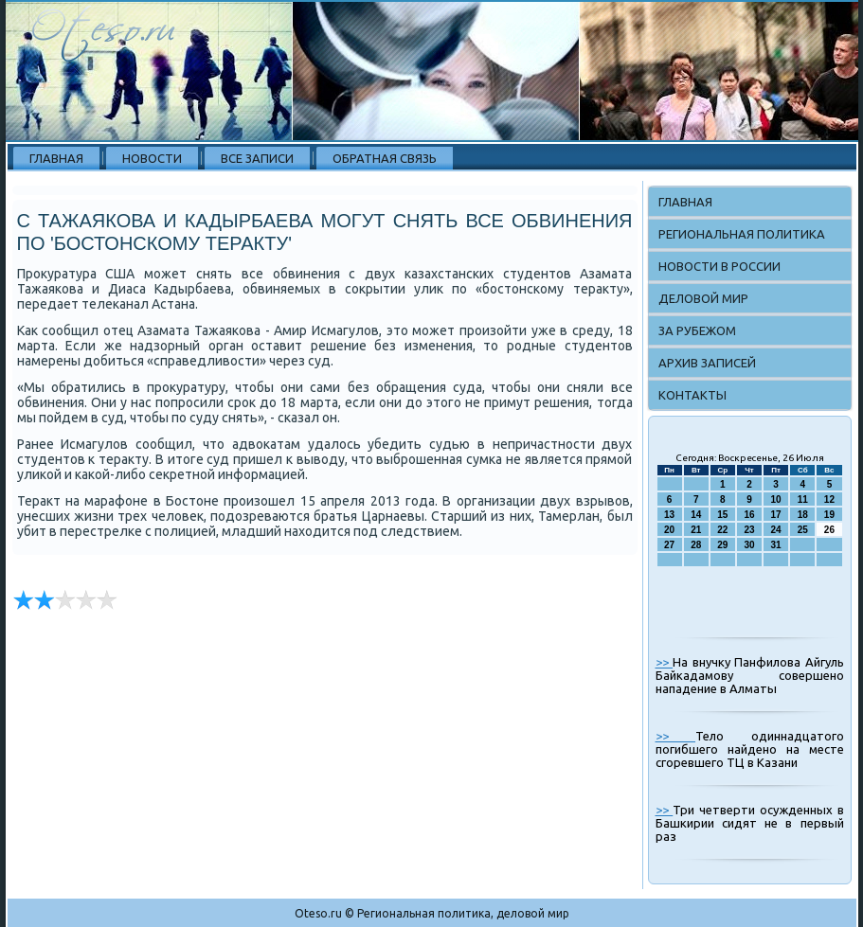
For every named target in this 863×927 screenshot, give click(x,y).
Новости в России (719, 266)
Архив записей (707, 362)
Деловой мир (703, 298)
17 (776, 514)
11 (803, 499)
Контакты (692, 394)
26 (829, 530)
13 (669, 514)
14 (696, 514)
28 (696, 545)
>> (665, 662)
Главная (56, 158)
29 (722, 545)
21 (696, 530)
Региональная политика (741, 234)
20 (669, 530)
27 (669, 545)
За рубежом (697, 330)
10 (776, 499)
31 (776, 545)
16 (749, 514)
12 (829, 499)
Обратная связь (385, 158)
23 (749, 530)
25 (803, 530)
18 (803, 514)
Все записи (257, 158)
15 (722, 514)
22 (722, 530)
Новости (152, 158)
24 (776, 530)
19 (829, 514)
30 (749, 545)
